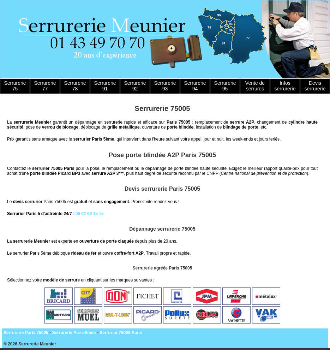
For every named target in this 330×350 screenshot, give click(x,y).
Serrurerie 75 (15, 85)
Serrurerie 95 (225, 85)
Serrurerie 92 (135, 85)
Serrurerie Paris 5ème (74, 332)
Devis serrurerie (315, 85)
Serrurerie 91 (105, 85)
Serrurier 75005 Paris (121, 332)
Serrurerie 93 (165, 85)
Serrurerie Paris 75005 (26, 332)
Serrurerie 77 (45, 85)
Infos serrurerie (285, 85)
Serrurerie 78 (75, 85)
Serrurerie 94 (195, 85)
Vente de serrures (255, 85)
